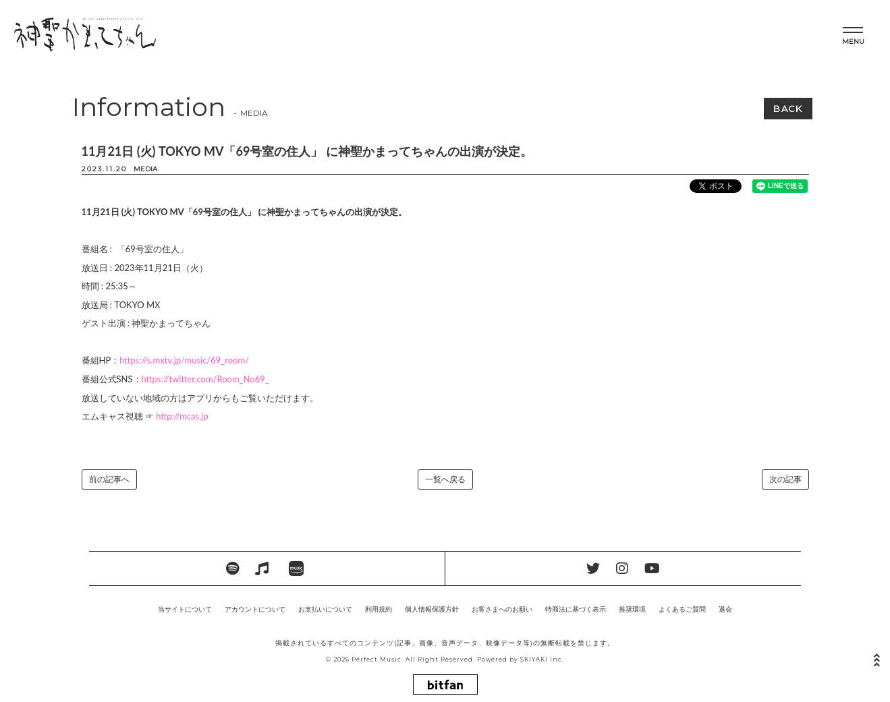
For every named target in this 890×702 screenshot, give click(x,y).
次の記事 (785, 479)
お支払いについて (325, 609)
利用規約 (378, 609)
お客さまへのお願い (502, 609)
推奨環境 (632, 609)
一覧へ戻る (445, 479)
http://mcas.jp (182, 416)
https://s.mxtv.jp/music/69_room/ (184, 360)
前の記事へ (109, 479)
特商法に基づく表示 (575, 609)
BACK (787, 108)
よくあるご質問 (682, 609)
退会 (725, 609)
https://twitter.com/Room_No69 (203, 379)
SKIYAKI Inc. (542, 659)
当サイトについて (185, 609)
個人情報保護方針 (432, 609)
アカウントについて (255, 609)
